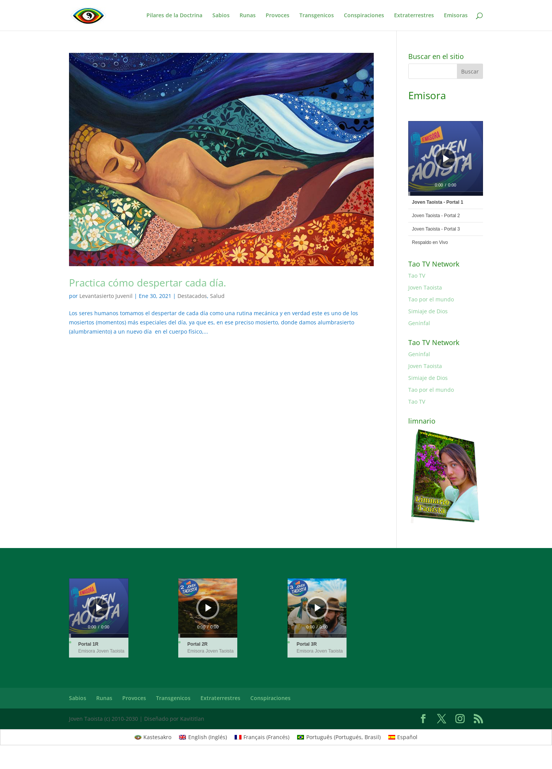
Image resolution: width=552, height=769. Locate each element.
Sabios (221, 16)
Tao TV (416, 275)
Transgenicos (316, 16)
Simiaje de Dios (428, 311)
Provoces (277, 16)
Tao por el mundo (431, 299)
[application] (445, 158)
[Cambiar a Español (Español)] (403, 737)
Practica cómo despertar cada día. (147, 283)
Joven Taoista (425, 287)
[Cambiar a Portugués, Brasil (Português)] (338, 737)
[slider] (445, 194)
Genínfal (419, 323)
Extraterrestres (414, 16)
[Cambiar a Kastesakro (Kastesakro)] (153, 737)
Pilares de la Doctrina (174, 16)
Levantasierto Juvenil (106, 295)
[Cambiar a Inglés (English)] (203, 737)
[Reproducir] (446, 158)
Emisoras (456, 16)
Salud (217, 295)
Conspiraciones (364, 16)
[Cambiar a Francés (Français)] (262, 737)
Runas (248, 16)
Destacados (192, 295)
